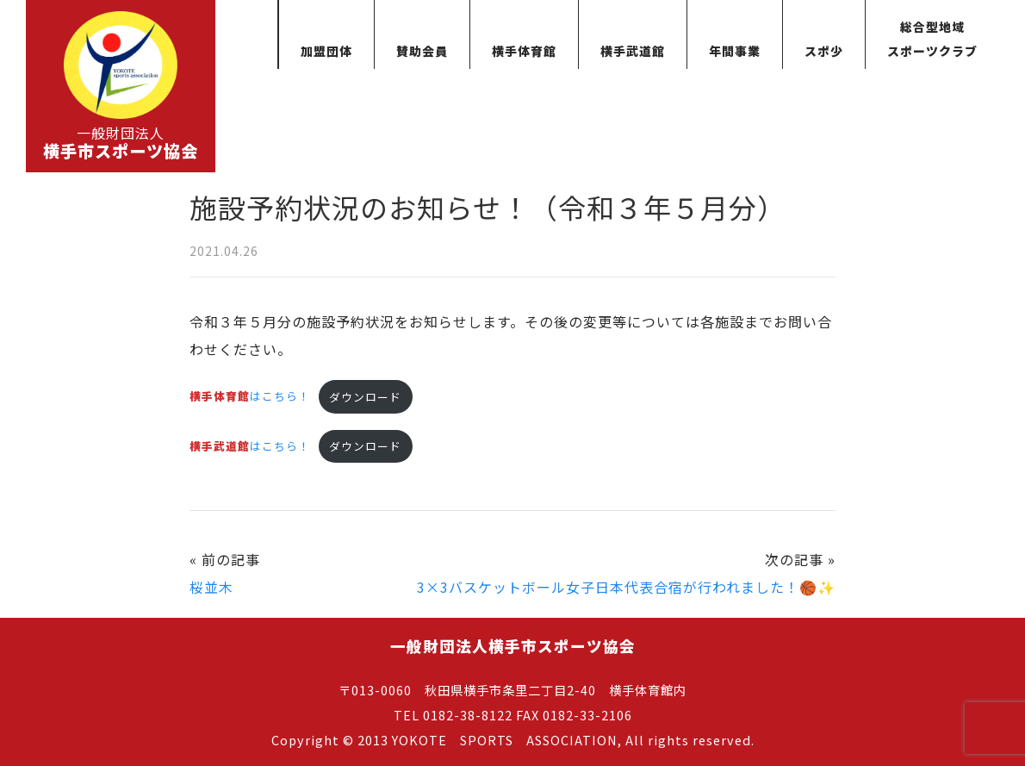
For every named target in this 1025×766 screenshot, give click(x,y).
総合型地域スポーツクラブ (932, 38)
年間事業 (735, 50)
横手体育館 (524, 50)
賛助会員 (422, 50)
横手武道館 (632, 50)
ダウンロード (365, 397)
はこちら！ (249, 397)
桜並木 (211, 586)
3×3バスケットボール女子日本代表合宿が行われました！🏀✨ (626, 586)
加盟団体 (326, 50)
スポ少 (823, 50)
